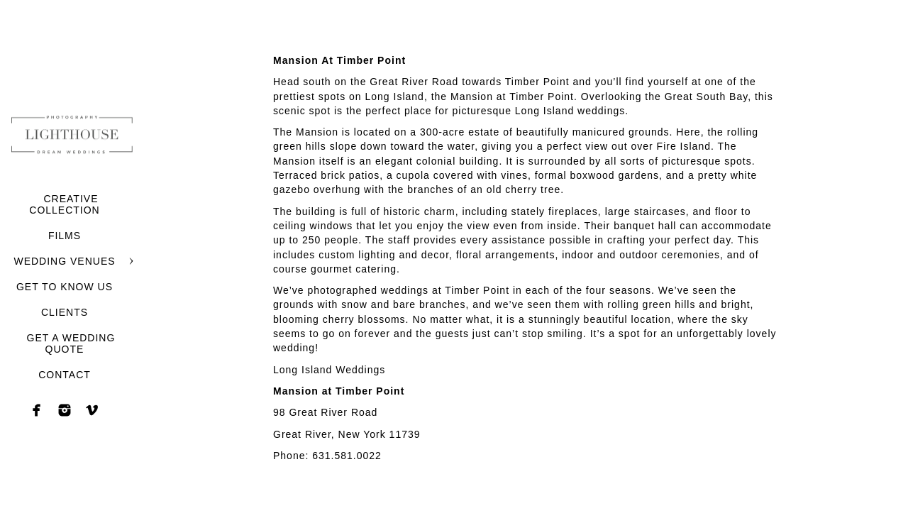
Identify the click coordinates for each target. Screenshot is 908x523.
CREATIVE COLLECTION (64, 204)
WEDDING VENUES (64, 261)
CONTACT (64, 374)
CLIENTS (64, 312)
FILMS (64, 235)
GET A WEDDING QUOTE (71, 343)
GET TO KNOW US (64, 286)
